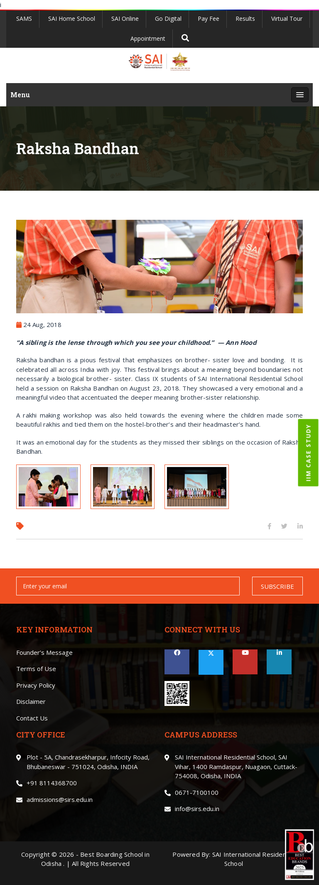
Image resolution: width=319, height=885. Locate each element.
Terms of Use (36, 668)
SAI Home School (71, 18)
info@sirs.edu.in (197, 808)
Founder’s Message (44, 652)
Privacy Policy (35, 685)
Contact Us (32, 718)
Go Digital (168, 18)
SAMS (24, 18)
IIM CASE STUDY (308, 453)
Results (245, 18)
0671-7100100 (196, 792)
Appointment (147, 38)
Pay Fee (208, 18)
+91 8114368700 (52, 783)
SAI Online (125, 18)
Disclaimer (31, 701)
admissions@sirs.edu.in (60, 799)
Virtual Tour (286, 18)
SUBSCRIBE (277, 586)
